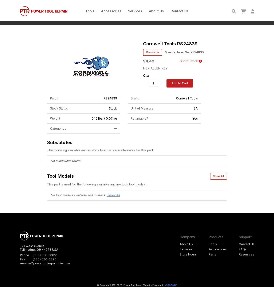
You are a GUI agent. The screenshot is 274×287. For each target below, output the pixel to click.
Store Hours (188, 254)
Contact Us (179, 11)
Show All (218, 176)
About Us (156, 11)
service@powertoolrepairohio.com (45, 263)
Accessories (111, 11)
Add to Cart (179, 83)
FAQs (242, 249)
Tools (89, 11)
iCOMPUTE (170, 285)
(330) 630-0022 (45, 255)
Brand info (152, 52)
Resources (246, 254)
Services (135, 11)
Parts (212, 254)
